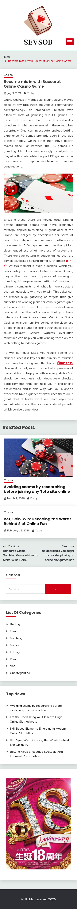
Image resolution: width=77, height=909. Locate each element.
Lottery (15, 652)
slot (12, 666)
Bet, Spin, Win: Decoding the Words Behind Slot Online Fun (37, 521)
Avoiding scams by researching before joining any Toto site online (37, 489)
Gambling (16, 638)
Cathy (30, 93)
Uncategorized (20, 673)
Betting (15, 624)
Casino (8, 75)
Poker (14, 659)
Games (14, 645)
